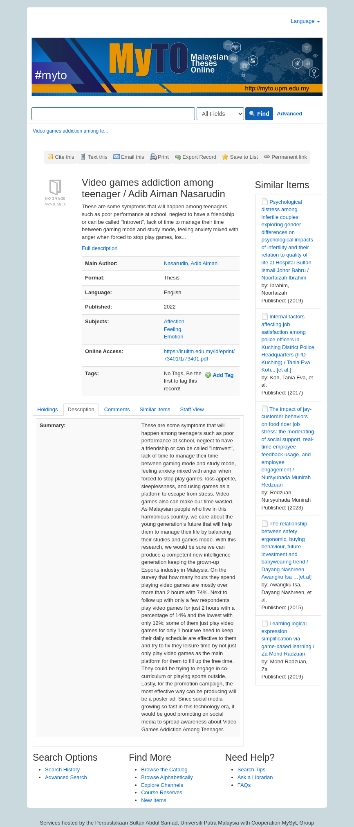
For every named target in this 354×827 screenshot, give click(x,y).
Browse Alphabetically (167, 777)
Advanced (289, 113)
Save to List (244, 157)
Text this (98, 157)
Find (259, 113)
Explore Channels (162, 785)
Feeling (172, 329)
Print (163, 157)
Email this (132, 157)
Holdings (47, 409)
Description (81, 409)
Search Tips (251, 769)
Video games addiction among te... (70, 131)
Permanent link (289, 157)
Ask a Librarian (255, 777)
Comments (117, 409)
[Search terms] (113, 113)
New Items (153, 800)
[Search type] (220, 113)
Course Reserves (161, 792)
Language (305, 21)
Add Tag (219, 375)
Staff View (192, 409)
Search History (62, 769)
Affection (174, 321)
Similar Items (154, 409)
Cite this (64, 157)
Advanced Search (66, 777)
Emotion (174, 337)
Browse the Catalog (164, 769)
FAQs (244, 785)
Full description (99, 248)
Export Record (199, 157)
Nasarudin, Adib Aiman (191, 263)
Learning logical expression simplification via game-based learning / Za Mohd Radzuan (288, 638)
